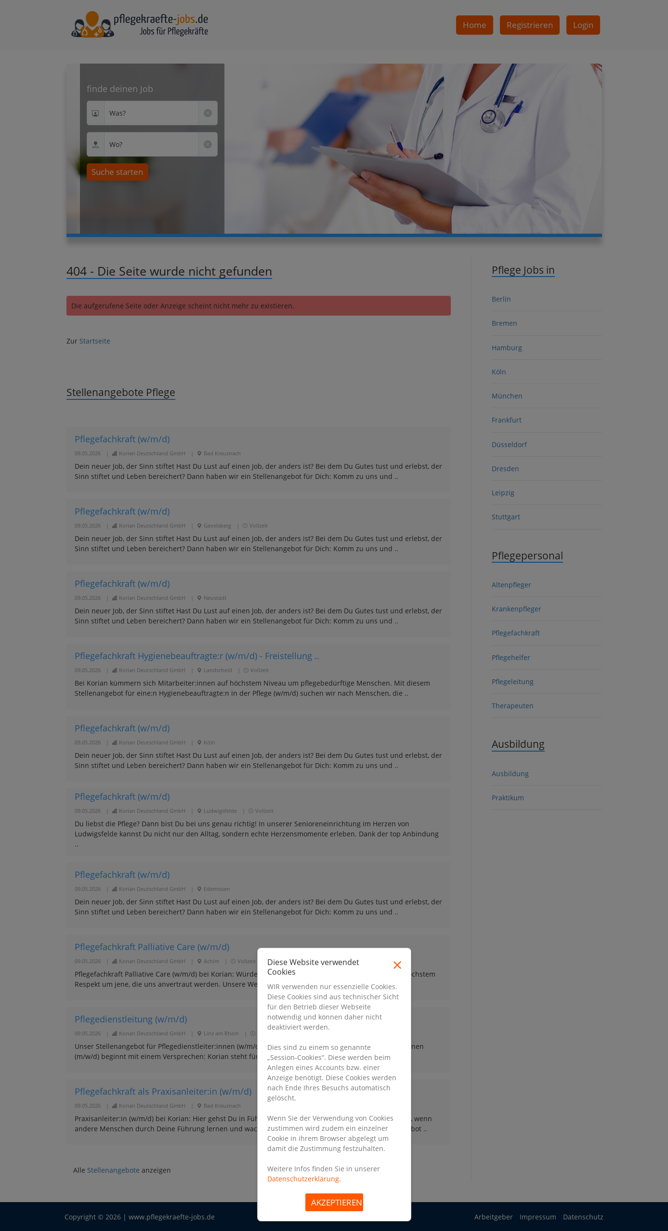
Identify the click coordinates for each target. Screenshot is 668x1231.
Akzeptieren (336, 1202)
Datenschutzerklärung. (304, 1178)
